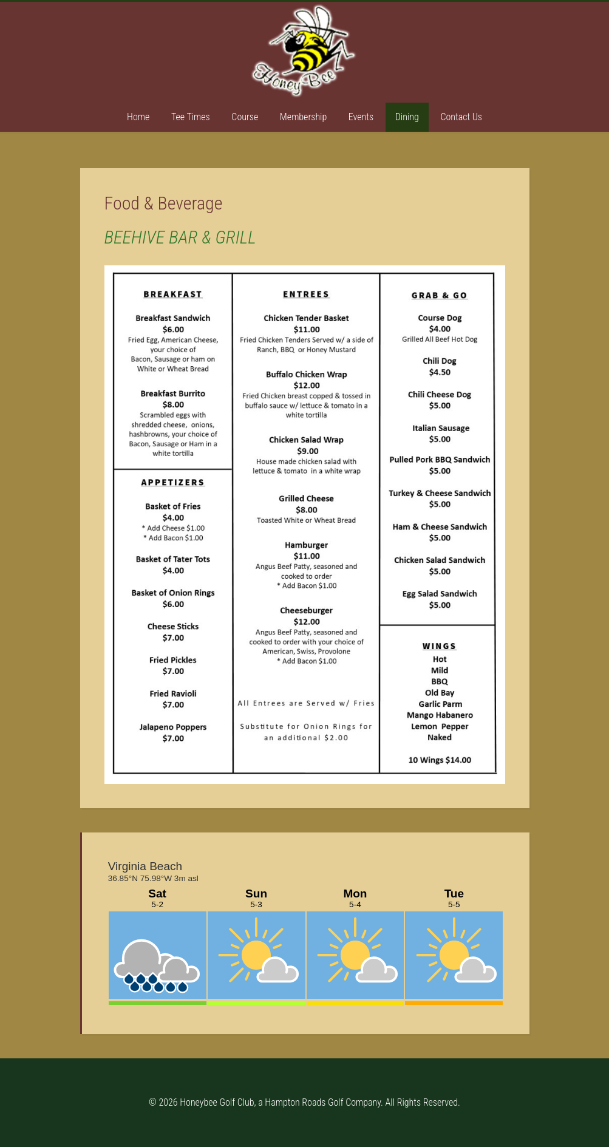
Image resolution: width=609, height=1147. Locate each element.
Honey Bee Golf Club (305, 50)
